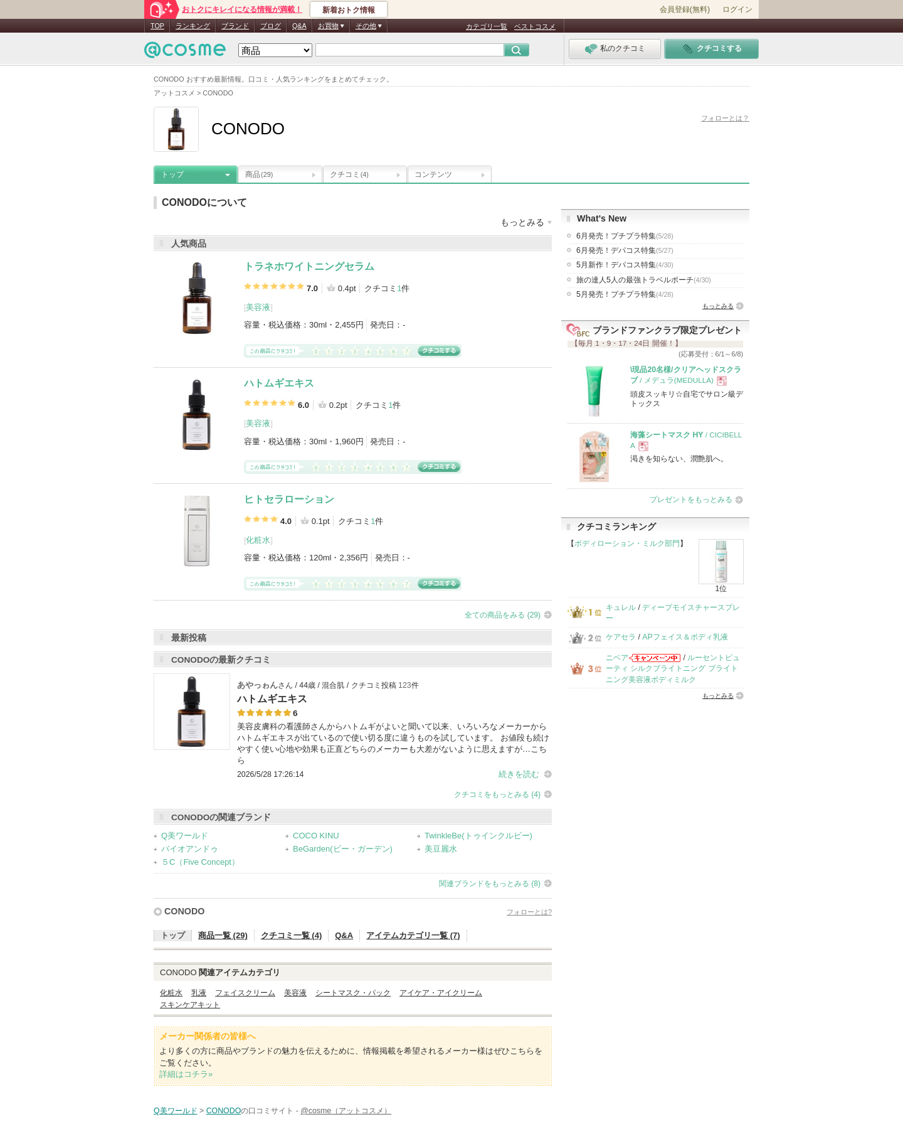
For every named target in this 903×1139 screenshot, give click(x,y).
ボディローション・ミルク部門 (627, 543)
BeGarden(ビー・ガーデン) (343, 848)
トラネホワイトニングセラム (309, 266)
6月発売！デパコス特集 (624, 250)
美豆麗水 (441, 848)
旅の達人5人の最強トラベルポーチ (643, 279)
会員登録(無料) (685, 9)
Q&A (299, 25)
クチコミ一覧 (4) (291, 935)
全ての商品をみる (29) (503, 615)
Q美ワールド (184, 835)
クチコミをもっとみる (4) (497, 794)
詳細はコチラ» (186, 1074)
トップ (172, 174)
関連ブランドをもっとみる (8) (490, 883)
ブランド (235, 25)
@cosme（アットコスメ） (345, 1110)
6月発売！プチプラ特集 (624, 236)
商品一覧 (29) (223, 935)
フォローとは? (529, 912)
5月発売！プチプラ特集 (624, 294)
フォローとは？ (725, 118)
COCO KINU (316, 835)
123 (404, 685)
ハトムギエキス (279, 383)
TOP (157, 25)
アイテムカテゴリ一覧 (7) (413, 935)
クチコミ (349, 174)
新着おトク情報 (348, 10)
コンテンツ (433, 174)
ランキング (193, 25)
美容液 (258, 307)
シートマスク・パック (353, 992)
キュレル (621, 607)
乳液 (198, 992)
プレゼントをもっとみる (691, 499)
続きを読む (519, 774)
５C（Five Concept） (200, 862)
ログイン (737, 9)
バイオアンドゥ (189, 848)
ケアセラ (621, 637)
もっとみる (718, 305)
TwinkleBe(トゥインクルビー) (478, 835)
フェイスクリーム (245, 992)
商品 (259, 174)
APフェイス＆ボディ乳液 (684, 637)
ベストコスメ (535, 26)
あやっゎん (257, 685)
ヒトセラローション (289, 499)
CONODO (184, 911)
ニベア (617, 657)
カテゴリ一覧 (486, 26)
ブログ (270, 25)
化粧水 (258, 540)
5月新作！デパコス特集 (624, 264)
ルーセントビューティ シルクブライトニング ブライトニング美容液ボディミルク (673, 668)
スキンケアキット (190, 1004)
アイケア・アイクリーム (440, 992)
